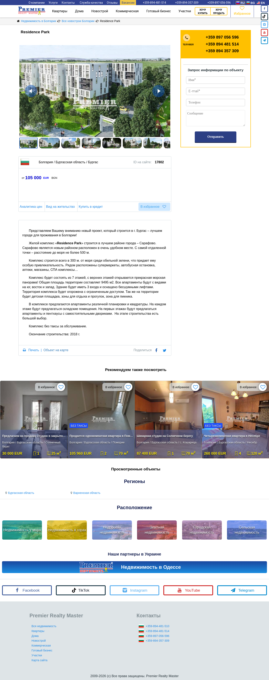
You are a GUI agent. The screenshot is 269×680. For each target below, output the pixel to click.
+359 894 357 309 (222, 51)
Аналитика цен (31, 206)
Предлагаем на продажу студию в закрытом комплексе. (34, 436)
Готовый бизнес (158, 11)
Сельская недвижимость (247, 530)
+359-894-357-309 (157, 640)
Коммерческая (127, 11)
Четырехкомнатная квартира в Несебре (232, 436)
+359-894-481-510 (157, 626)
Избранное (242, 10)
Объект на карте (55, 350)
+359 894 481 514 (222, 44)
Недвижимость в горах (67, 530)
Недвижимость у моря (22, 530)
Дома (79, 11)
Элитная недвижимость (157, 530)
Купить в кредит (91, 206)
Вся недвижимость (44, 626)
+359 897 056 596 (222, 37)
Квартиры (59, 11)
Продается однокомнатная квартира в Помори (101, 436)
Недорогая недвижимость (112, 530)
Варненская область (84, 492)
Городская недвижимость (202, 530)
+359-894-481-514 (157, 631)
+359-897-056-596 (157, 636)
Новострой (99, 11)
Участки (184, 11)
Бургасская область (19, 492)
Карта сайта (40, 660)
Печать (33, 350)
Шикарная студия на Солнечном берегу (165, 436)
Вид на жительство (61, 206)
